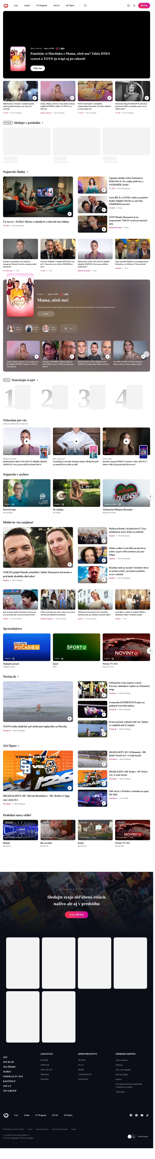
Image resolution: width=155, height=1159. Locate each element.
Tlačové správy (122, 1060)
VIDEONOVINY (85, 1074)
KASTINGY (11, 1087)
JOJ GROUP (11, 1098)
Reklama (119, 1065)
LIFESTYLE (47, 1054)
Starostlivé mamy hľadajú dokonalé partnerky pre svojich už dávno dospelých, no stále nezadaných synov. (76, 307)
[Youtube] (142, 1123)
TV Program (41, 5)
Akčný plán (120, 1092)
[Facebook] (131, 1123)
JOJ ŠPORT (11, 1069)
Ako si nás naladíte (123, 1070)
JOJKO (8, 1075)
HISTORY (45, 1079)
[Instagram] (136, 1123)
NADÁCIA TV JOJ (15, 1081)
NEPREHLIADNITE (126, 1054)
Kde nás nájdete (122, 1074)
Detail (46, 314)
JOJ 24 (56, 5)
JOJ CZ (8, 1092)
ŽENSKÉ (44, 1060)
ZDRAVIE (45, 1074)
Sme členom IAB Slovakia (60, 1137)
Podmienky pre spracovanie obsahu (13, 1137)
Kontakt (73, 1137)
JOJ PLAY (10, 1063)
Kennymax (15, 1145)
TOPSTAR (45, 1065)
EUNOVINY (83, 1079)
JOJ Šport (70, 5)
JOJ (5, 1057)
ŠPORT (81, 1070)
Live (16, 5)
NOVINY (82, 1060)
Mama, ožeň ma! (53, 300)
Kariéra (119, 1079)
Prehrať (76, 914)
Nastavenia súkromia (42, 1137)
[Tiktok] (147, 1123)
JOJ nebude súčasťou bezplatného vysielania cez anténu (129, 1085)
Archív (27, 5)
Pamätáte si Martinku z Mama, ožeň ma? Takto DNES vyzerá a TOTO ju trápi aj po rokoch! (70, 56)
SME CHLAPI (46, 1070)
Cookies (30, 1137)
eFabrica (30, 1145)
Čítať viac (37, 68)
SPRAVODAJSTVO (87, 1054)
